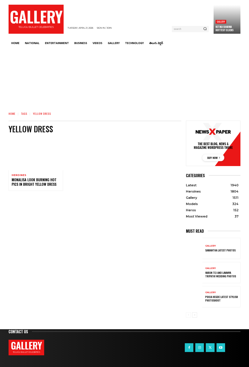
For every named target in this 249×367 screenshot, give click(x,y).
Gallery (221, 21)
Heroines (19, 175)
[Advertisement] (124, 77)
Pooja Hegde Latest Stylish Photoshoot (221, 298)
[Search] (205, 29)
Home (12, 113)
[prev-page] (188, 314)
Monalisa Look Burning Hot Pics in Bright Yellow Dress (34, 182)
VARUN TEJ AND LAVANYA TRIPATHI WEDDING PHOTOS (220, 274)
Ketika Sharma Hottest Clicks (224, 28)
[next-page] (194, 314)
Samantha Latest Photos (220, 250)
